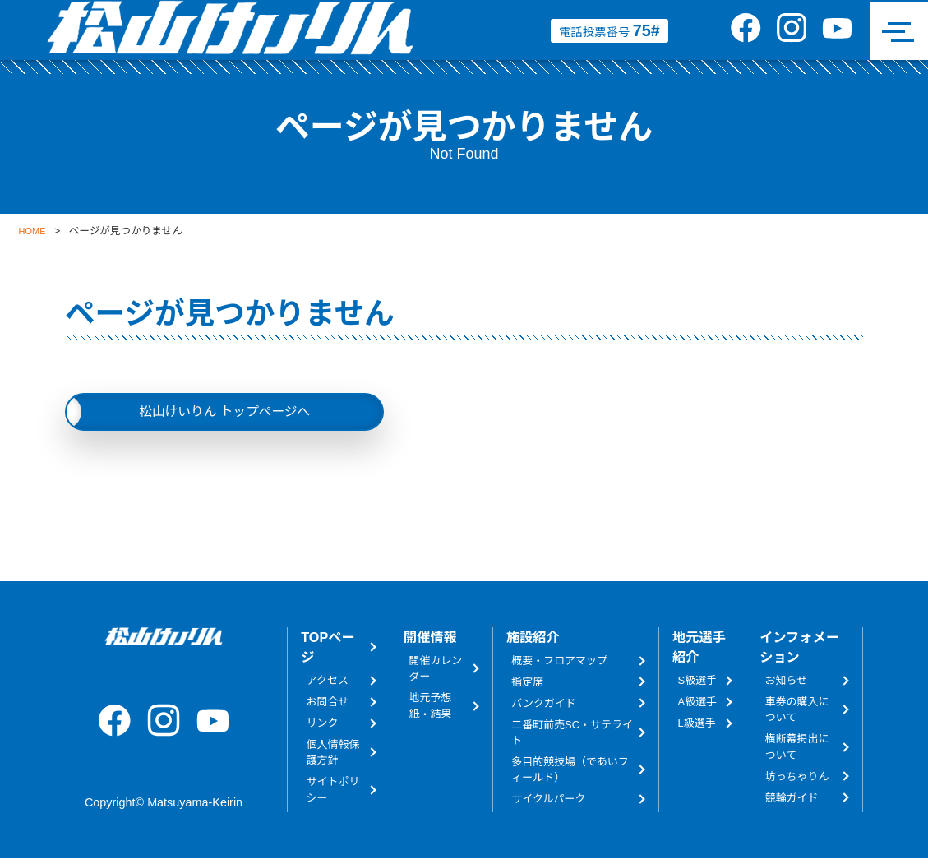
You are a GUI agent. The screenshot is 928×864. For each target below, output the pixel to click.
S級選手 (698, 685)
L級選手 (697, 728)
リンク (323, 728)
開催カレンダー (436, 673)
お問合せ (328, 706)
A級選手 (698, 706)
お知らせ (786, 685)
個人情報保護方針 (333, 757)
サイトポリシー (333, 794)
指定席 (527, 687)
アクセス (328, 685)
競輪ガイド (792, 803)
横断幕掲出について (797, 752)
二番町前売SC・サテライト (572, 737)
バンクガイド (543, 708)
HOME (34, 231)
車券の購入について (797, 714)
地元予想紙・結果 (430, 710)
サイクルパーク (548, 803)
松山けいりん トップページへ (225, 413)
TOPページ (327, 652)
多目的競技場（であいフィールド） (569, 774)
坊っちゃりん (797, 781)
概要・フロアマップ (559, 665)
